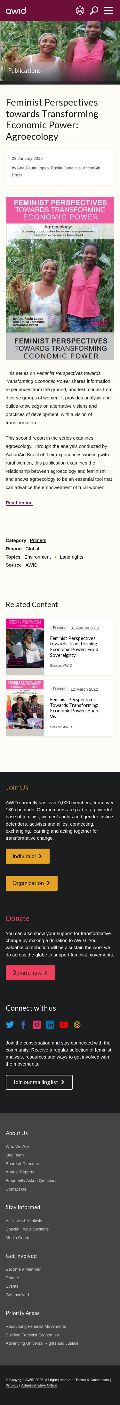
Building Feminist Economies (32, 1335)
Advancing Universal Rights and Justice (42, 1343)
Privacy (12, 1385)
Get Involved (17, 1294)
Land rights (71, 557)
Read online (19, 502)
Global (32, 548)
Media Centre (18, 1237)
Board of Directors (22, 1163)
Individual (24, 856)
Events (12, 1286)
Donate (12, 1277)
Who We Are (17, 1146)
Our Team (15, 1155)
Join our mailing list (35, 1082)
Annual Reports (20, 1172)
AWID (31, 565)
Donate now (27, 973)
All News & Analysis (24, 1220)
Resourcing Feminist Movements (36, 1326)
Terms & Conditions (92, 1380)
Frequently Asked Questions (32, 1180)
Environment (37, 557)
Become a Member (23, 1269)
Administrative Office (39, 1385)
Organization (28, 883)
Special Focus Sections (27, 1229)
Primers (38, 540)
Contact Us (16, 1189)
